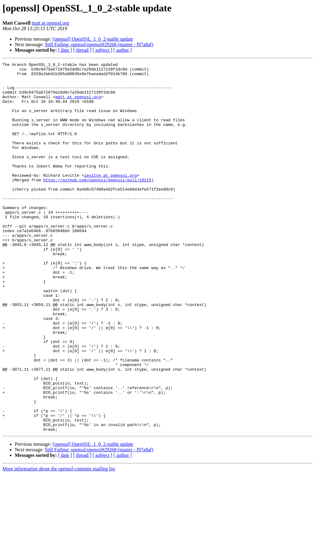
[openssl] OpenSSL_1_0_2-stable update (93, 39)
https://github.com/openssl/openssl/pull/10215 (97, 204)
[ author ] (123, 50)
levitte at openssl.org (110, 198)
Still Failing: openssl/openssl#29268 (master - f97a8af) (99, 44)
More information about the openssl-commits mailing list (58, 542)
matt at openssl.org (50, 23)
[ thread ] (82, 50)
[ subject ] (102, 50)
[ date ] (65, 50)
